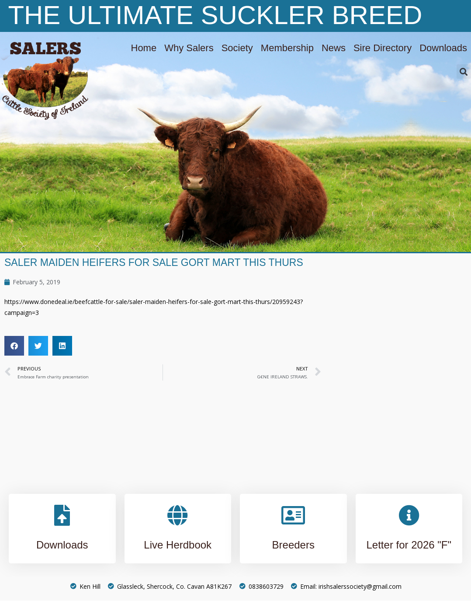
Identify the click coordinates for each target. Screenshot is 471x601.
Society (237, 47)
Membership (287, 47)
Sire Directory (382, 47)
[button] (464, 71)
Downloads (443, 47)
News (334, 47)
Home (144, 47)
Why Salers (188, 47)
